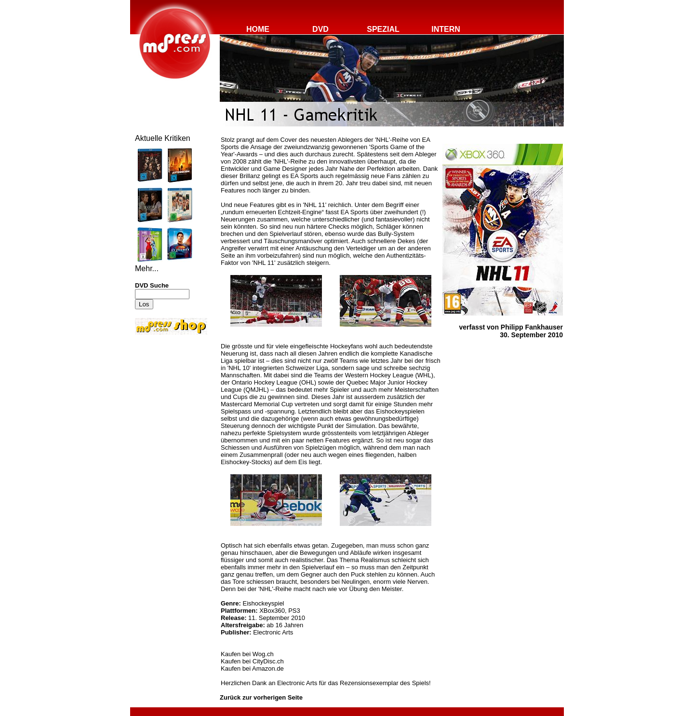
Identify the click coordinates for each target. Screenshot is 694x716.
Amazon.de (268, 668)
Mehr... (147, 268)
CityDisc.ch (268, 661)
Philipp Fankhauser (532, 327)
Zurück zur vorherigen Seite (261, 697)
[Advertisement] (164, 401)
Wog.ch (263, 654)
